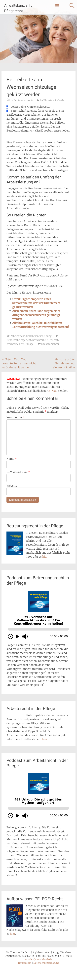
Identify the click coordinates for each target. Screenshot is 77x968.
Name (11, 458)
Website (11, 485)
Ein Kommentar (50, 343)
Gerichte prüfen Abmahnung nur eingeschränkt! (64, 363)
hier (44, 556)
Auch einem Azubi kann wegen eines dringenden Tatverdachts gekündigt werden (36, 315)
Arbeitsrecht (18, 335)
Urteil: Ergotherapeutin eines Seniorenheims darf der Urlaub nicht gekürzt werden (36, 303)
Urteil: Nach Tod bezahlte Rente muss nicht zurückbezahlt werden (18, 363)
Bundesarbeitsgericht (18, 339)
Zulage (30, 343)
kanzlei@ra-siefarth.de (38, 959)
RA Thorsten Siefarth (52, 100)
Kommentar (15, 417)
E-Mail (52, 390)
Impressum (24, 962)
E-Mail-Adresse (18, 472)
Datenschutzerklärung (46, 962)
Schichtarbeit (40, 339)
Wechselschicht (15, 343)
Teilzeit (53, 339)
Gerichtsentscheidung (38, 335)
